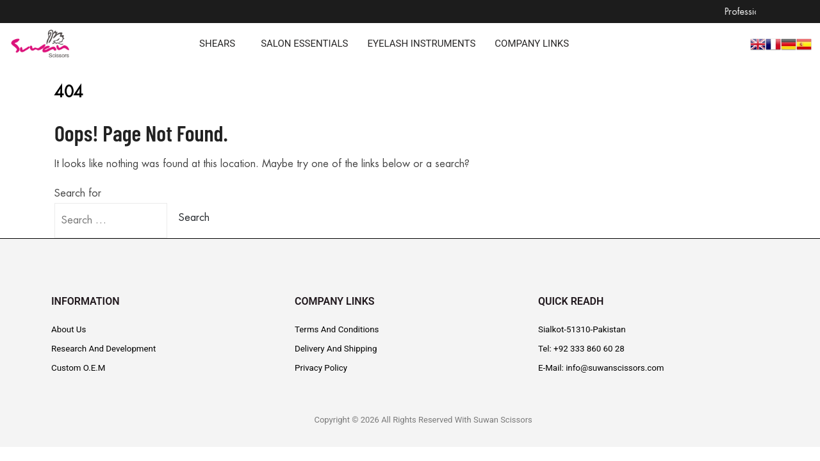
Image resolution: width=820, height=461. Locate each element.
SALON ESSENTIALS (304, 44)
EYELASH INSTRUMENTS (421, 44)
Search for (77, 193)
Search (194, 218)
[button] (220, 44)
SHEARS (217, 44)
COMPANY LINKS (532, 44)
